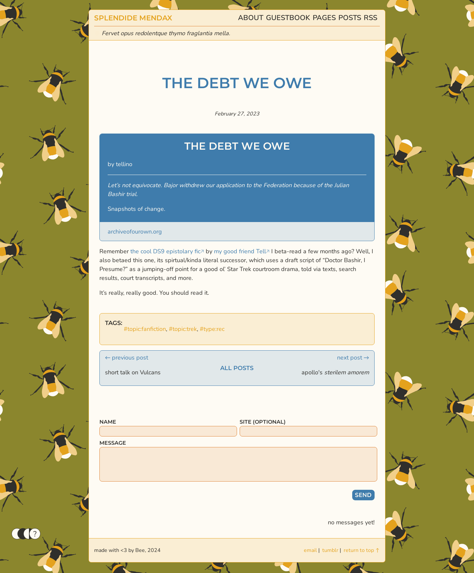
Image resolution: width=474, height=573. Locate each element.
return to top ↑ (362, 550)
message (112, 443)
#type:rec (212, 329)
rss (370, 18)
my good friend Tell (240, 251)
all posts (236, 368)
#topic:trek (183, 329)
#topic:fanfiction (145, 329)
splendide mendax (133, 17)
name (107, 422)
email (310, 550)
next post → (353, 357)
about (250, 18)
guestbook (288, 18)
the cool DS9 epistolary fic (165, 251)
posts (349, 18)
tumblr (330, 550)
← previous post (126, 357)
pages (324, 18)
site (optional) (263, 422)
